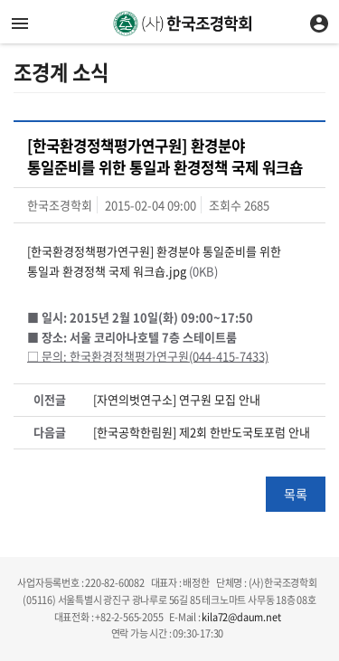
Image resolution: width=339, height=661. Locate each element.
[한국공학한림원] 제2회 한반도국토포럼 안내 (201, 432)
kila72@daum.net (241, 617)
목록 (295, 494)
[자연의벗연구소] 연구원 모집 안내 (176, 400)
